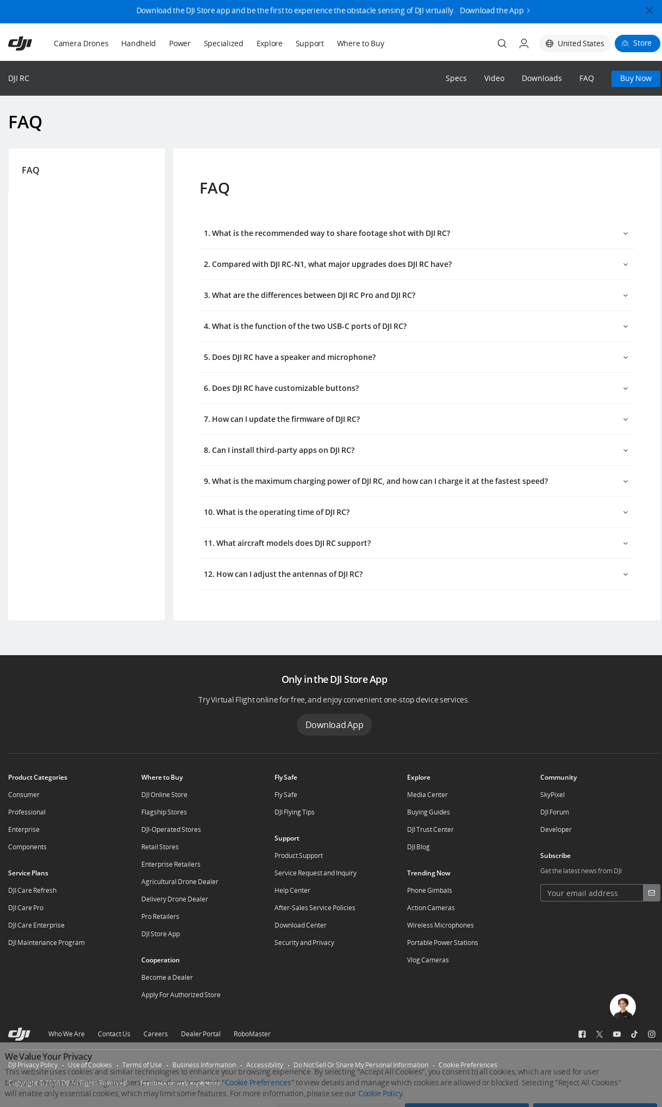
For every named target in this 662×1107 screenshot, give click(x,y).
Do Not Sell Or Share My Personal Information (360, 1064)
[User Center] (524, 43)
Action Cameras (431, 907)
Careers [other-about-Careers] (155, 1033)
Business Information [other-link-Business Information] (204, 1064)
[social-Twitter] (599, 1034)
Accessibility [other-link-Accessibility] (264, 1064)
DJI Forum (554, 812)
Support (310, 43)
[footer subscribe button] (651, 892)
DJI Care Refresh (32, 890)
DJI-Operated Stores (171, 829)
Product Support (298, 855)
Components (27, 846)
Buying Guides (428, 812)
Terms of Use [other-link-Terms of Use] (142, 1064)
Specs (456, 78)
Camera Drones (81, 43)
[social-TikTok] (634, 1034)
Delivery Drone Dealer (174, 899)
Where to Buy (360, 43)
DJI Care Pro (25, 907)
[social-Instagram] (651, 1034)
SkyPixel (552, 794)
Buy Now (636, 78)
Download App (334, 725)
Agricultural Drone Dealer (179, 881)
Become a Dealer (167, 977)
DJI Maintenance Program (46, 942)
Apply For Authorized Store (181, 994)
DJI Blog (418, 846)
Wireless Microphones (440, 925)
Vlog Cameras (428, 960)
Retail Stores (160, 846)
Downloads (542, 78)
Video (494, 78)
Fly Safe (285, 794)
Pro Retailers (160, 916)
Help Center (292, 890)
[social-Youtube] (617, 1034)
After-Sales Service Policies (314, 907)
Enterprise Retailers (171, 864)
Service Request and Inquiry (315, 873)
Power (180, 43)
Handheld (138, 43)
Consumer (24, 794)
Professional (27, 812)
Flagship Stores (164, 812)
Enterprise (24, 829)
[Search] (502, 43)
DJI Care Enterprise (36, 925)
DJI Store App (160, 933)
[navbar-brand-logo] (33, 43)
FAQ (586, 78)
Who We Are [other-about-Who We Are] (66, 1033)
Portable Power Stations (442, 942)
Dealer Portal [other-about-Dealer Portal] (201, 1033)
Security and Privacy (304, 942)
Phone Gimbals (429, 890)
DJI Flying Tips (294, 812)
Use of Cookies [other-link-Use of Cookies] (90, 1064)
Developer (556, 829)
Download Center (300, 925)
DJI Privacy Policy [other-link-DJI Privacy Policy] (33, 1064)
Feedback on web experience (180, 1083)
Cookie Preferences (468, 1064)
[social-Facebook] (582, 1034)
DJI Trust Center (430, 829)
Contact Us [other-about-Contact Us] (114, 1033)
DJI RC (18, 78)
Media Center (427, 794)
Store (642, 43)
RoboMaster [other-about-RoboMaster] (252, 1033)
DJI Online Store (164, 794)
